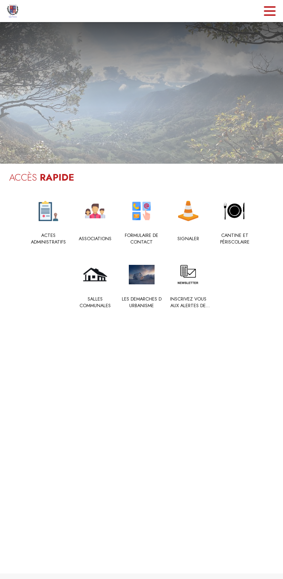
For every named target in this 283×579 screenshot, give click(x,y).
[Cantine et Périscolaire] (234, 239)
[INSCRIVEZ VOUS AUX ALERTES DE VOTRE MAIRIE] (188, 302)
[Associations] (95, 238)
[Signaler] (188, 238)
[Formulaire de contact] (141, 239)
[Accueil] (13, 11)
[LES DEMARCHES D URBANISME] (141, 302)
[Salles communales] (95, 302)
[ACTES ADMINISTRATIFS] (48, 239)
